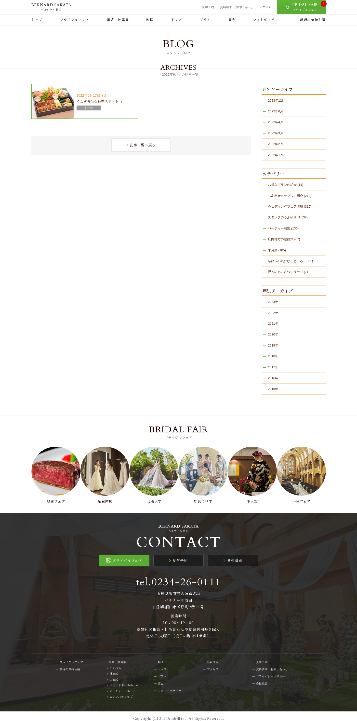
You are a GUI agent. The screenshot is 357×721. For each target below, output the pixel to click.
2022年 (273, 313)
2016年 (273, 378)
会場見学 (153, 497)
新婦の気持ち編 (313, 19)
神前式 (114, 669)
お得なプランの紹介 (282, 185)
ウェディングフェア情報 (285, 206)
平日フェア (303, 497)
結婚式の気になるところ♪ (286, 261)
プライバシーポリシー (270, 671)
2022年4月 (275, 122)
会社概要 (262, 678)
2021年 (273, 323)
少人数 (253, 497)
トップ (36, 19)
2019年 (273, 345)
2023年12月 (276, 100)
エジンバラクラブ (121, 692)
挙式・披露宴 (118, 19)
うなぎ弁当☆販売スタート (98, 101)
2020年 (273, 334)
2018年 (273, 356)
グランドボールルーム (124, 680)
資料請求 (233, 556)
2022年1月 (275, 155)
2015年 (273, 389)
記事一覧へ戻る (143, 145)
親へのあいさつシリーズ (285, 272)
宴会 (232, 19)
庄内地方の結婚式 (280, 239)
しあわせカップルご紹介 (285, 196)
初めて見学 (203, 497)
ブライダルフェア (74, 19)
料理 (150, 19)
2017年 (273, 367)
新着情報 (213, 657)
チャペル (115, 663)
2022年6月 (275, 111)
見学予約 (208, 7)
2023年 (273, 302)
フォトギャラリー (267, 19)
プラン (205, 19)
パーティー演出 (279, 228)
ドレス (176, 19)
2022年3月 (275, 133)
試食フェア (54, 497)
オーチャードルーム (123, 686)
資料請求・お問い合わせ (236, 7)
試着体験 (103, 497)
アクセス (265, 7)
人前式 (114, 674)
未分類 (273, 250)
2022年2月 (275, 144)
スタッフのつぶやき (282, 217)
